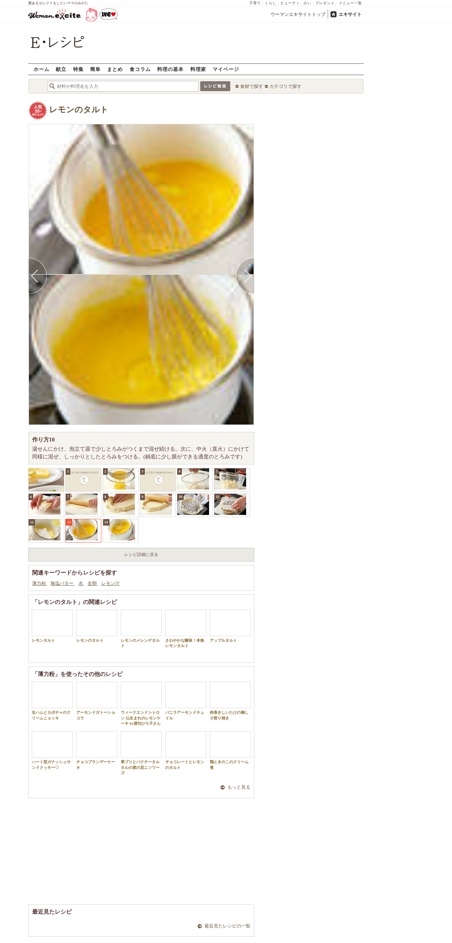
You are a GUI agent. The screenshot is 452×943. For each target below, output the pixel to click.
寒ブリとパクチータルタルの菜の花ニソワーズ (141, 753)
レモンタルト (52, 626)
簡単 (95, 69)
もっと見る (238, 787)
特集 (78, 69)
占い (307, 3)
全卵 (93, 583)
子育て (255, 3)
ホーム (41, 69)
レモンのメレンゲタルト (141, 629)
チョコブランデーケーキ (96, 750)
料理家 (198, 69)
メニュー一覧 (350, 3)
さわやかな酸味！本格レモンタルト (185, 629)
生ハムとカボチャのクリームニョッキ (52, 701)
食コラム (140, 69)
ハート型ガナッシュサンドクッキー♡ (52, 750)
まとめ (115, 69)
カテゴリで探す (285, 86)
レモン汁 (110, 583)
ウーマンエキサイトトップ (298, 14)
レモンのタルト (78, 109)
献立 (61, 69)
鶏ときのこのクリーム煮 (230, 750)
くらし (270, 3)
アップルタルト (230, 626)
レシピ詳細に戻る (141, 554)
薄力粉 (39, 583)
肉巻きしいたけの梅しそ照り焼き (230, 701)
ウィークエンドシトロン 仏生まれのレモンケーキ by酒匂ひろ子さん (141, 703)
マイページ (226, 69)
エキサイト (350, 14)
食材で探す (251, 86)
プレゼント (325, 3)
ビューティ (290, 3)
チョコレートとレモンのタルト (185, 750)
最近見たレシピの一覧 (227, 926)
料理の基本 (170, 69)
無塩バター (62, 583)
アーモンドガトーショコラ (96, 701)
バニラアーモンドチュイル (185, 701)
